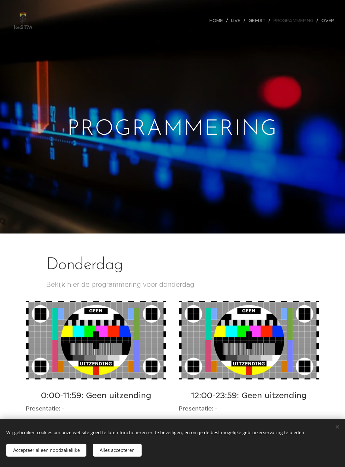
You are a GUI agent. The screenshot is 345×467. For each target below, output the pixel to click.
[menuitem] (220, 20)
